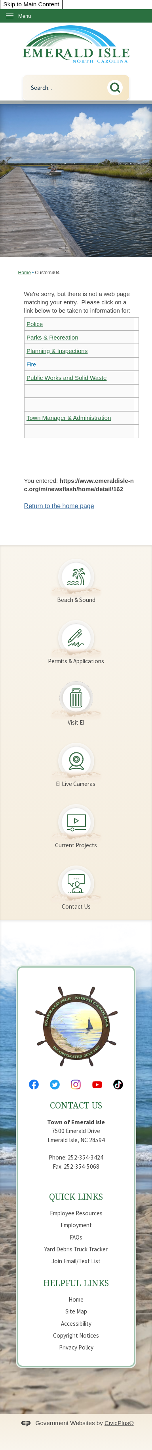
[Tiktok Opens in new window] (118, 1084)
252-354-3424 (85, 1157)
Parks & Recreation (52, 337)
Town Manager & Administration (69, 417)
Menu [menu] (24, 16)
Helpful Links (76, 1283)
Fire (31, 364)
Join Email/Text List (76, 1261)
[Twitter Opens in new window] (55, 1084)
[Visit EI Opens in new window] (76, 698)
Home (24, 272)
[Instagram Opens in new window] (76, 1084)
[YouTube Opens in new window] (97, 1084)
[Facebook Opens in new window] (34, 1084)
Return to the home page (59, 506)
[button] (117, 86)
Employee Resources (76, 1213)
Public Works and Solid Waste (67, 377)
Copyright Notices (76, 1335)
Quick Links (76, 1196)
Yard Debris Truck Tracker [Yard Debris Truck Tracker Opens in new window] (76, 1249)
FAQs (76, 1237)
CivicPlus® (119, 1423)
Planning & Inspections (57, 350)
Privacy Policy (76, 1347)
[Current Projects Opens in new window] (76, 821)
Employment (76, 1225)
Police (35, 324)
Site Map (76, 1311)
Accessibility (76, 1323)
